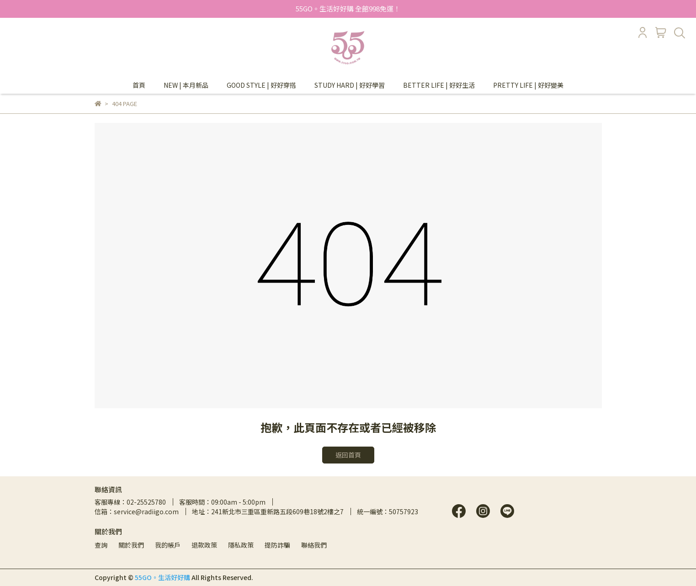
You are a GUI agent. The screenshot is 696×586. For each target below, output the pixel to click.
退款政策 (204, 544)
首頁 (139, 85)
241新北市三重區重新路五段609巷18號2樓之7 (277, 511)
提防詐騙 (277, 544)
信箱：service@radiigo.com (137, 511)
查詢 (101, 544)
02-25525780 (146, 501)
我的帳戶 (168, 544)
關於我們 (131, 544)
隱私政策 (241, 544)
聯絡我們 (314, 544)
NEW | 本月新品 (186, 85)
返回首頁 (348, 454)
